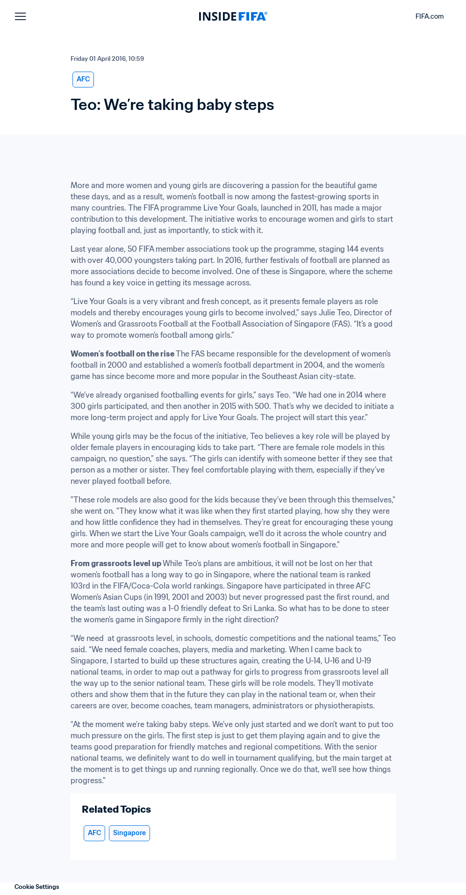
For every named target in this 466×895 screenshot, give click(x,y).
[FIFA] (233, 16)
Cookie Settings (36, 887)
